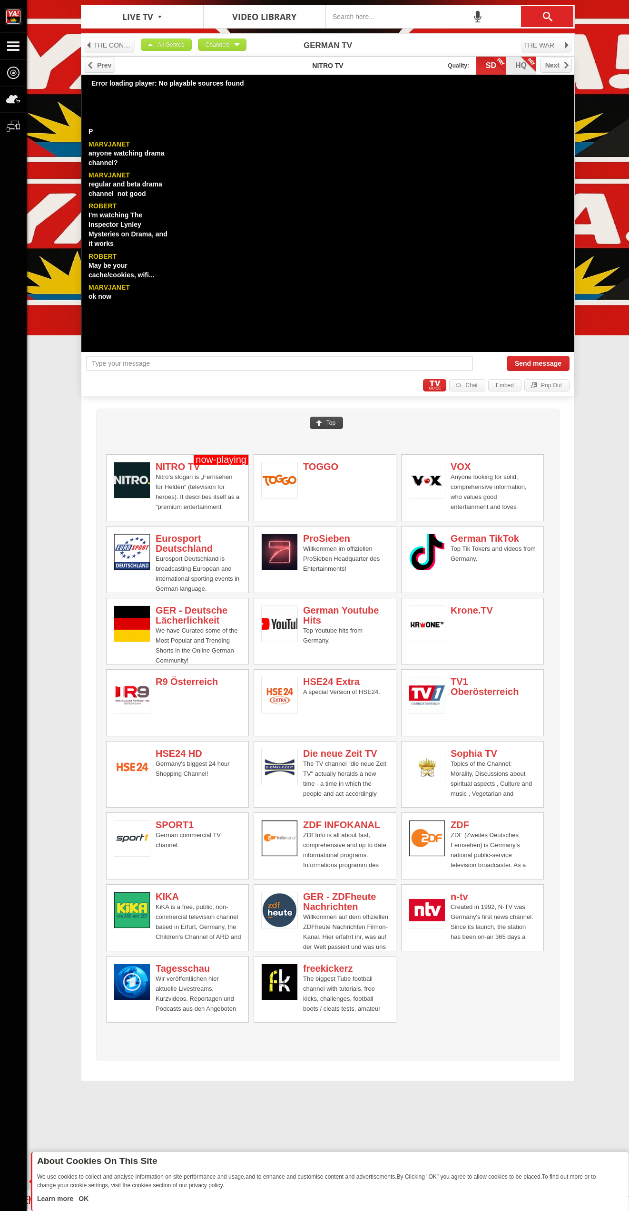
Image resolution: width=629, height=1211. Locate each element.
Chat (472, 385)
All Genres (170, 44)
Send (538, 363)
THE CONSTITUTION (110, 45)
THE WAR (547, 45)
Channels (218, 44)
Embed (505, 385)
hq (525, 65)
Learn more (56, 1198)
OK (82, 1198)
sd (496, 65)
